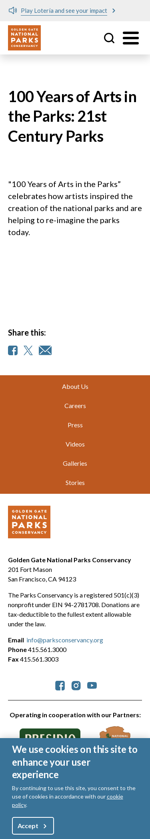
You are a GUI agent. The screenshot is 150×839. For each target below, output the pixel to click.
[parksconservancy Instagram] (76, 684)
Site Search (109, 38)
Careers (75, 405)
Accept (28, 825)
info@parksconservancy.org (64, 640)
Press (75, 425)
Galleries (75, 463)
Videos (75, 444)
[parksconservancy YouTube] (92, 684)
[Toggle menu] (131, 38)
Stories (75, 482)
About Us (75, 386)
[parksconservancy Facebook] (60, 684)
